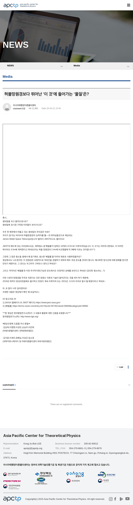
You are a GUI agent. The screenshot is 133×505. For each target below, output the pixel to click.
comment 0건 (19, 108)
